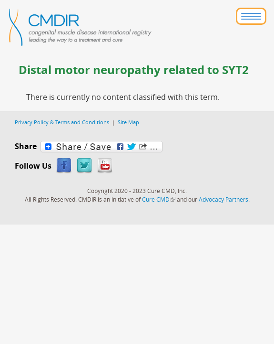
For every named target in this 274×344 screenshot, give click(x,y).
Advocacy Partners (223, 199)
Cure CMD (158, 199)
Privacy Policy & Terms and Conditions (62, 122)
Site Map (128, 122)
